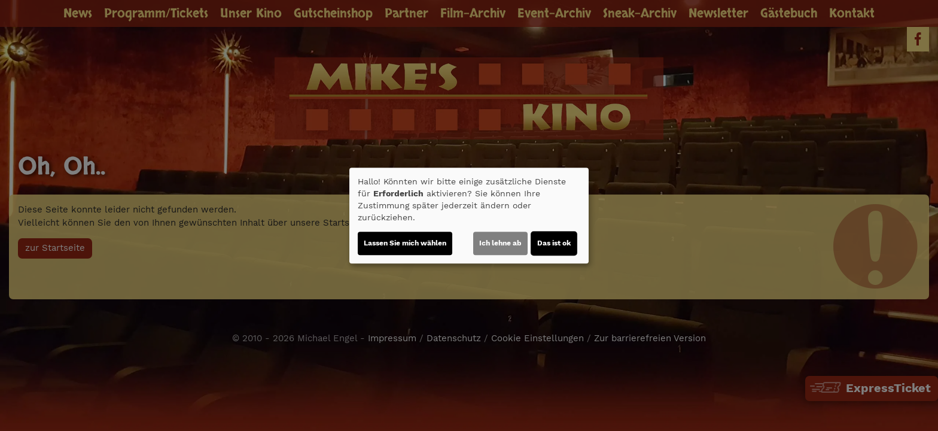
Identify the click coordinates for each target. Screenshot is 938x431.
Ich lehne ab (500, 243)
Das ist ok (554, 243)
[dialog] (469, 215)
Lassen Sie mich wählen (405, 243)
